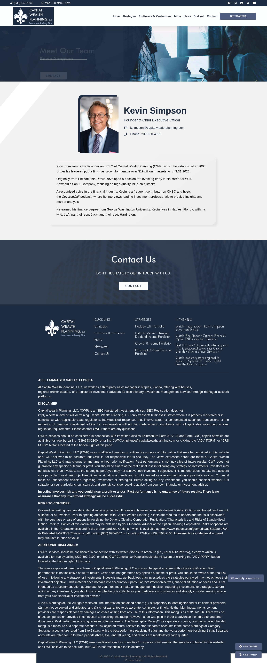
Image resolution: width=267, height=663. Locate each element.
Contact (212, 16)
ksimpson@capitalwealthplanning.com (157, 127)
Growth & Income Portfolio (153, 343)
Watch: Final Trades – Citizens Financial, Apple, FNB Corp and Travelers (201, 337)
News (187, 16)
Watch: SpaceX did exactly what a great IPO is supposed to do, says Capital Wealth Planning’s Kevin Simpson (201, 348)
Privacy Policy (133, 659)
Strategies (129, 16)
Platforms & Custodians (155, 16)
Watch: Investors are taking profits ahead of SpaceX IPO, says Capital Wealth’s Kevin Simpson (198, 361)
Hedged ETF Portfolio (149, 326)
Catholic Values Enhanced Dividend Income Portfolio (152, 334)
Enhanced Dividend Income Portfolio (153, 351)
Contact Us (102, 353)
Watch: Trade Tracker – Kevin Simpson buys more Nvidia (200, 328)
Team (177, 16)
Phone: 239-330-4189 (145, 134)
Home (116, 16)
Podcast (199, 16)
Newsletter (101, 347)
